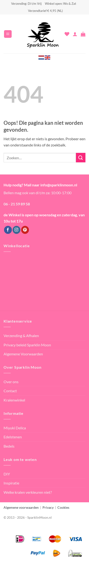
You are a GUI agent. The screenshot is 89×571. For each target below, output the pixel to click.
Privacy (48, 507)
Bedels (9, 446)
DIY (7, 474)
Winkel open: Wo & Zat (60, 3)
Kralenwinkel (14, 400)
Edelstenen (13, 437)
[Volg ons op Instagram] (16, 230)
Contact (10, 390)
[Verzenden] (80, 157)
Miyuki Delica (15, 428)
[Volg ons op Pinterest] (25, 230)
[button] (8, 34)
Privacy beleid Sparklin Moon (27, 345)
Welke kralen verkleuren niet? (28, 492)
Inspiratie (11, 483)
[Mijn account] (75, 34)
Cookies (63, 507)
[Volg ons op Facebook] (8, 230)
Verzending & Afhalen (21, 335)
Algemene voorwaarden (21, 507)
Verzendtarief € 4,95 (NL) (45, 11)
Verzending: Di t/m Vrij (26, 3)
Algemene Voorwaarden (23, 354)
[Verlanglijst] (67, 34)
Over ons (11, 381)
